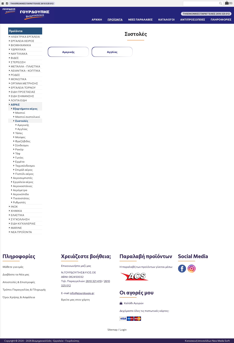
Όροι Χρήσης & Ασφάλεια (19, 297)
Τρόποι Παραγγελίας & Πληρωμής (24, 289)
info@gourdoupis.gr (82, 293)
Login (123, 329)
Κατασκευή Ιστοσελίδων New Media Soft (207, 340)
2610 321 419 (94, 281)
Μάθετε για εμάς (13, 266)
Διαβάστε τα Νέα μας (16, 274)
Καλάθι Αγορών (132, 303)
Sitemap (112, 329)
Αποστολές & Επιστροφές (19, 282)
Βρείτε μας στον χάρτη (75, 299)
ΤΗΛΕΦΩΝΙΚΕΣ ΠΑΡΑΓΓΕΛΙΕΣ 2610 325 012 (31, 3)
